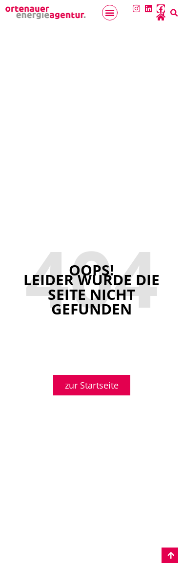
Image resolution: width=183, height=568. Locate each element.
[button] (110, 12)
